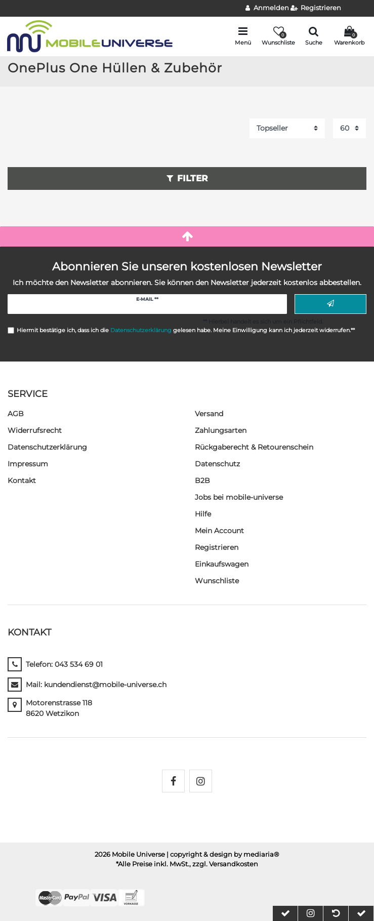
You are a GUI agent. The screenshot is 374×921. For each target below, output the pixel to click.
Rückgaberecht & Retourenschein (254, 447)
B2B (202, 480)
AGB (16, 413)
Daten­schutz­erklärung (47, 447)
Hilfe (203, 513)
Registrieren (216, 547)
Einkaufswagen (221, 564)
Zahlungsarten (220, 430)
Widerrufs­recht (35, 430)
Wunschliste (217, 580)
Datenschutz (217, 463)
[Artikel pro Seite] (349, 128)
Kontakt (22, 480)
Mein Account (219, 530)
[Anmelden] (267, 8)
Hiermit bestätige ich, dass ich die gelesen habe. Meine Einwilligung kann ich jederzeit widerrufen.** (186, 330)
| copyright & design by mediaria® (223, 854)
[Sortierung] (287, 128)
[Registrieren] (316, 8)
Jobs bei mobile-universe (239, 497)
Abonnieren (330, 303)
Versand (209, 413)
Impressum (28, 463)
